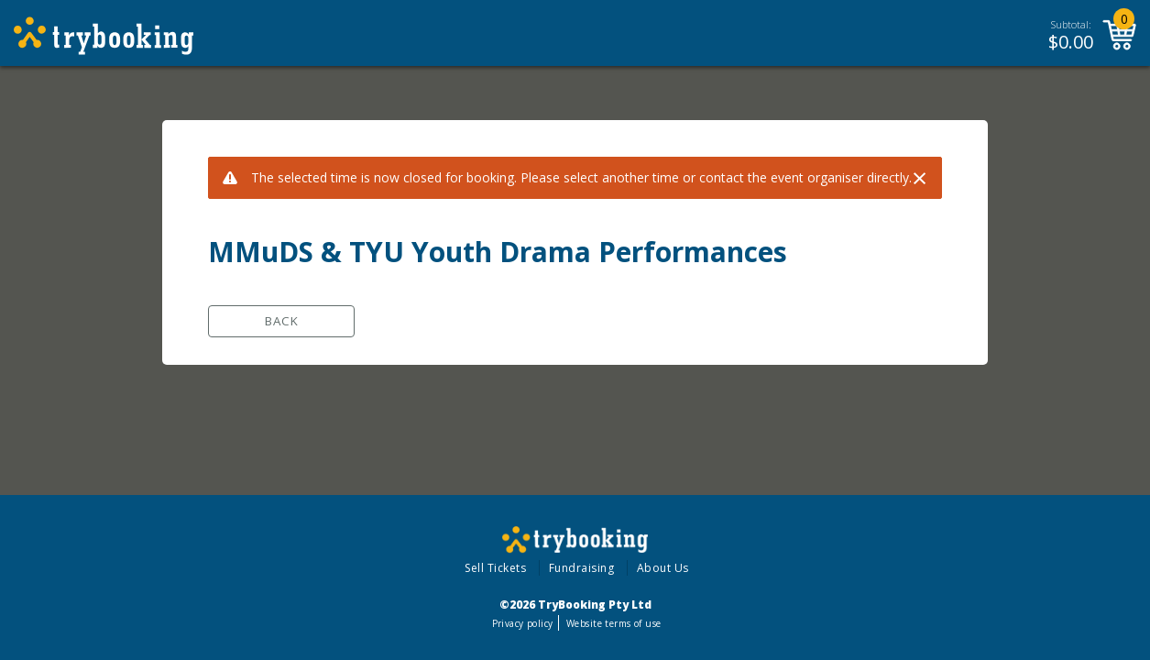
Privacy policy (522, 623)
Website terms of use (613, 623)
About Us (663, 568)
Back (282, 321)
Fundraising (582, 568)
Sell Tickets (495, 568)
